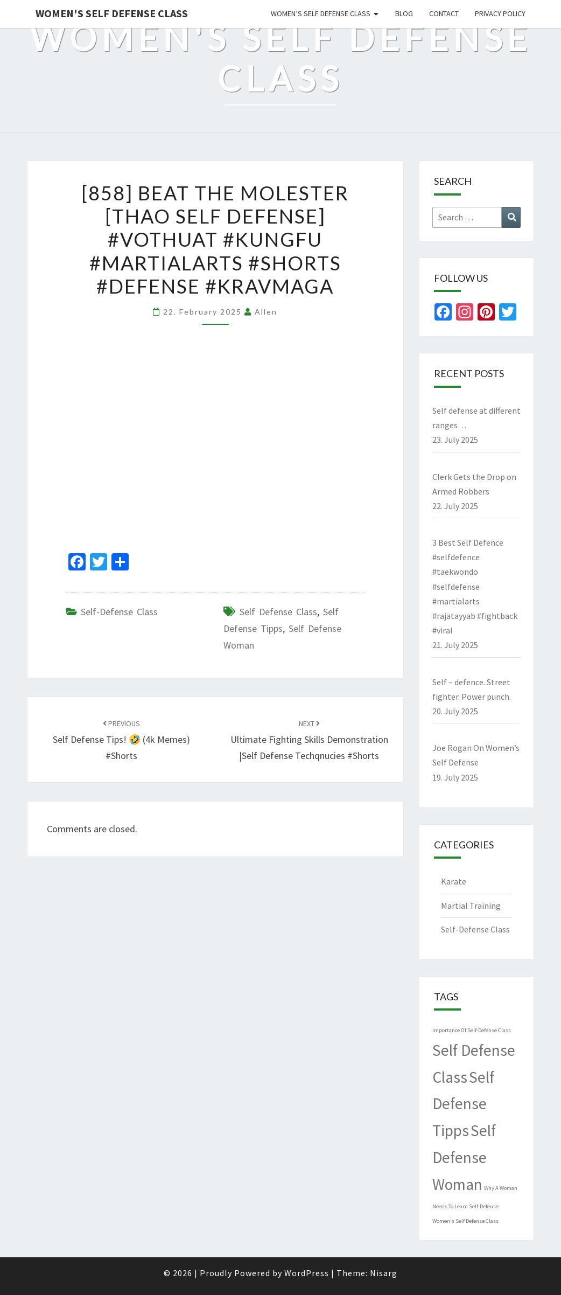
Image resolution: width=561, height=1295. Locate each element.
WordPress (306, 1273)
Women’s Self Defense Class (320, 13)
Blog (404, 13)
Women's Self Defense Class (112, 13)
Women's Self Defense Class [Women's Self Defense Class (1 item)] (465, 1220)
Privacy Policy (500, 13)
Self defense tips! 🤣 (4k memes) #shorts (121, 740)
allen (266, 311)
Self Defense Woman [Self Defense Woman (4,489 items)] (464, 1157)
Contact (444, 13)
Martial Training (471, 905)
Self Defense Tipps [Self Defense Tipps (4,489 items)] (463, 1104)
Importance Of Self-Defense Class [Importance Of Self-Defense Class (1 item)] (471, 1030)
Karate (453, 881)
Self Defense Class (278, 611)
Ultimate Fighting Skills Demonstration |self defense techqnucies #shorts (309, 740)
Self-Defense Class (119, 611)
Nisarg (383, 1273)
